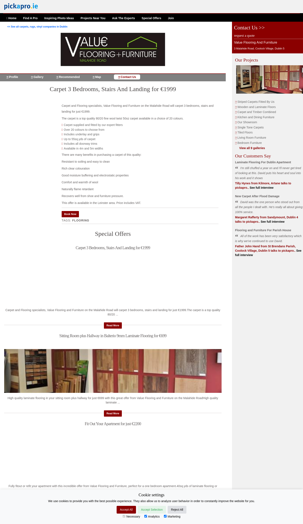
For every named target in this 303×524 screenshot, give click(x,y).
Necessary (131, 516)
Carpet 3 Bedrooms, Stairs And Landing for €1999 (113, 247)
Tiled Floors (245, 132)
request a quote (244, 36)
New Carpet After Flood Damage (257, 196)
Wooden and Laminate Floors (256, 107)
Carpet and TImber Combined (256, 112)
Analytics (152, 516)
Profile (13, 77)
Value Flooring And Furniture (255, 42)
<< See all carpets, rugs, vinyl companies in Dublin (37, 26)
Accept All (126, 509)
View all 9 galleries (252, 148)
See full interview (261, 187)
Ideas (59, 18)
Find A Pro (30, 18)
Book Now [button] (70, 214)
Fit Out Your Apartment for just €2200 (113, 423)
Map (98, 77)
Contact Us (128, 77)
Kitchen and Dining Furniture (255, 117)
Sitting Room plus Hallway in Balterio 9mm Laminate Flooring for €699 (112, 335)
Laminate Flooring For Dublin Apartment (263, 162)
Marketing (172, 516)
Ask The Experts (123, 18)
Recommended (69, 77)
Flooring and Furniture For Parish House (263, 230)
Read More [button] (112, 325)
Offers (151, 18)
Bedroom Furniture (249, 143)
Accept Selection (152, 509)
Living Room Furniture (251, 137)
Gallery (38, 77)
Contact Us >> (249, 27)
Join (171, 18)
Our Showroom (247, 122)
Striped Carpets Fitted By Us (255, 101)
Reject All (177, 509)
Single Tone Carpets (250, 127)
